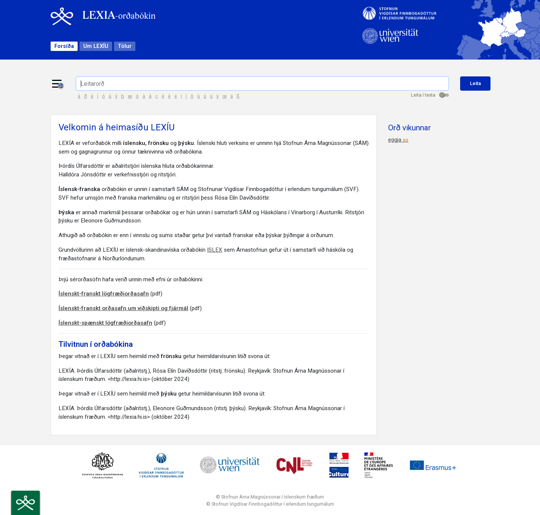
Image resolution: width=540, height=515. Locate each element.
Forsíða (64, 46)
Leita (475, 83)
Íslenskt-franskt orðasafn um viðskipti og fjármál (123, 308)
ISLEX (214, 249)
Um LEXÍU (95, 46)
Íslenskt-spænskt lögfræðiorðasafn (105, 322)
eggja (398, 139)
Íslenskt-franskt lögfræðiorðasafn (103, 293)
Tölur (125, 46)
